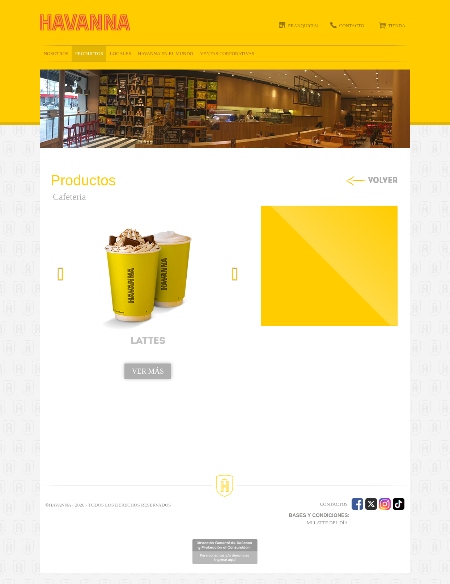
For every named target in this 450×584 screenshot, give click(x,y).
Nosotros (55, 53)
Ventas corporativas (227, 53)
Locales (120, 53)
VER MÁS (148, 371)
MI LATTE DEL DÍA (327, 522)
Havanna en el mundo (165, 53)
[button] (56, 331)
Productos (89, 53)
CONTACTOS (334, 504)
